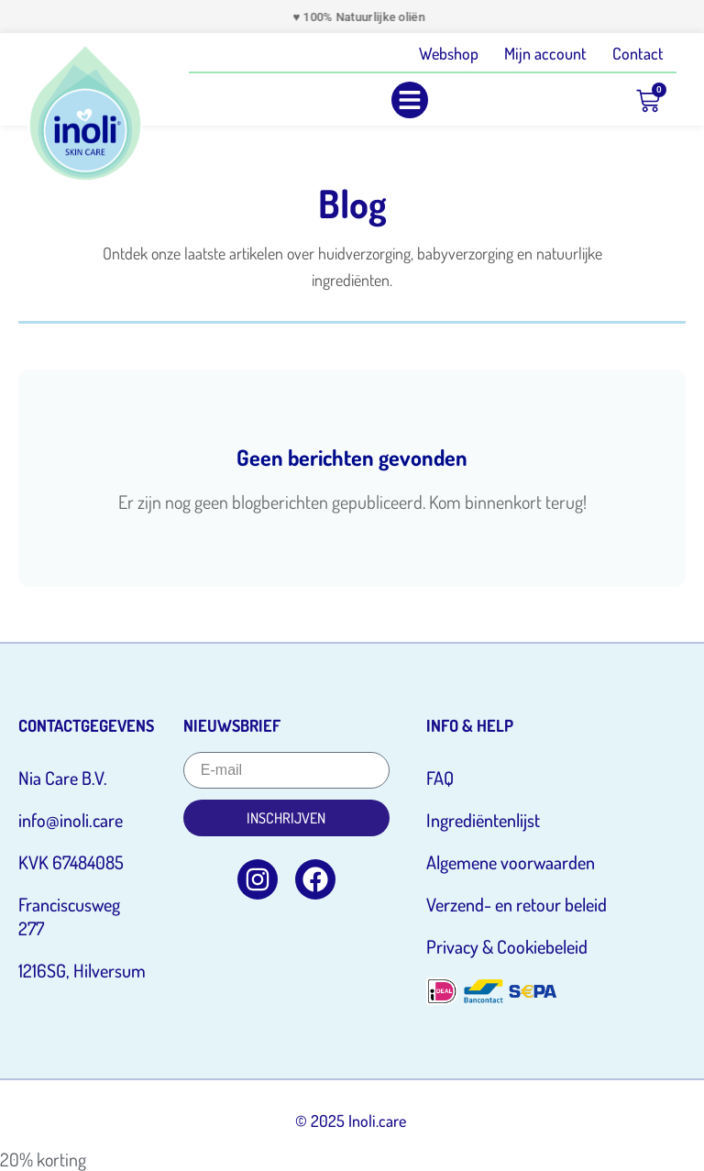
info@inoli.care (70, 820)
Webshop (448, 53)
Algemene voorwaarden (510, 862)
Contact (638, 53)
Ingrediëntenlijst (483, 820)
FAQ (440, 778)
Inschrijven (286, 818)
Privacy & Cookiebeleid (507, 946)
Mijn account (545, 53)
